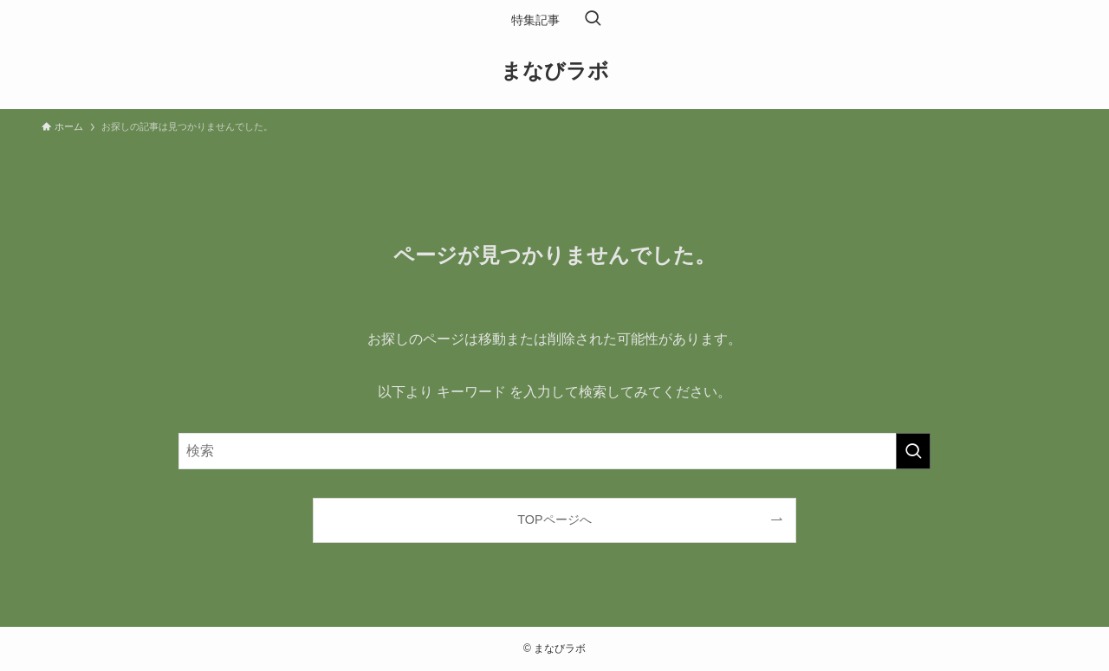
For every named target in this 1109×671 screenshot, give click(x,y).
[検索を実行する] (913, 451)
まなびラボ (555, 71)
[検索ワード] (554, 451)
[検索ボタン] (593, 20)
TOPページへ (554, 519)
